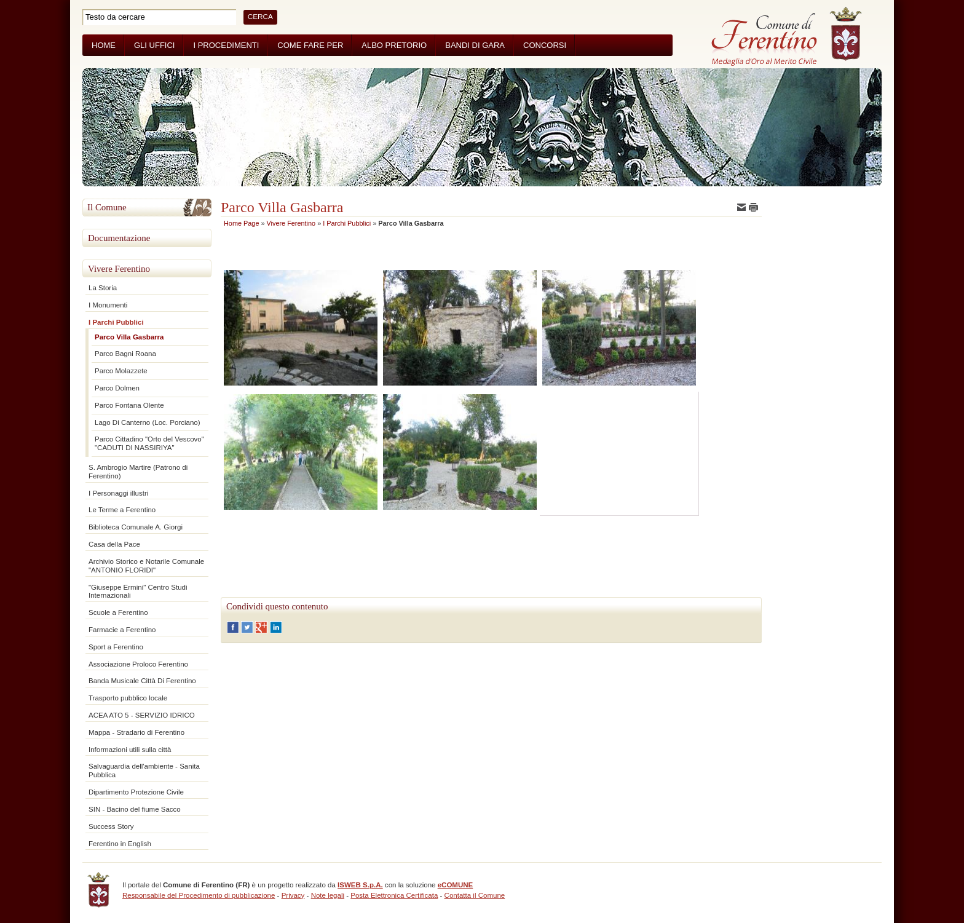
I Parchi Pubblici (116, 322)
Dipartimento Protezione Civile (136, 792)
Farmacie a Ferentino (122, 629)
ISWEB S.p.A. (360, 885)
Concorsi (544, 45)
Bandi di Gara (475, 45)
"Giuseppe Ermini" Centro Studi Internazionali (138, 592)
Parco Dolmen (117, 388)
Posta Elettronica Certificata (394, 895)
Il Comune (107, 207)
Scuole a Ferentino (118, 612)
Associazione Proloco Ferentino (138, 664)
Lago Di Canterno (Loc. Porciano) (147, 422)
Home (104, 45)
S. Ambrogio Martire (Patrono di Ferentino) (138, 472)
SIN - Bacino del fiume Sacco (135, 809)
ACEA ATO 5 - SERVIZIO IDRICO (142, 715)
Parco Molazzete (121, 370)
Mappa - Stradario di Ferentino (136, 732)
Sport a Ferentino (116, 647)
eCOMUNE (455, 885)
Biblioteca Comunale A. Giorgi (136, 527)
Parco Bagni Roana (125, 353)
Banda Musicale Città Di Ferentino (142, 680)
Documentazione (119, 238)
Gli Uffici (154, 45)
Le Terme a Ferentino (122, 509)
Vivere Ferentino (119, 269)
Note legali (327, 895)
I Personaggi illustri (118, 493)
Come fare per (310, 45)
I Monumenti (108, 305)
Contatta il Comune (474, 895)
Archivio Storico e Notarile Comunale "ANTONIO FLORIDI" (146, 566)
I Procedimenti (226, 45)
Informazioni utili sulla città (130, 749)
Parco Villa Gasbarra (129, 337)
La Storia (103, 287)
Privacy (293, 895)
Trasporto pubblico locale (128, 698)
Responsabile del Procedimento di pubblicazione (198, 895)
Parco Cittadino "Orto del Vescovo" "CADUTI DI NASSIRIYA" (149, 443)
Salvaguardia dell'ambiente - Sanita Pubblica (144, 770)
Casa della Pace (114, 544)
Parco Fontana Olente (129, 405)
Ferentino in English (120, 843)
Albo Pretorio (394, 45)
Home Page (241, 223)
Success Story (111, 826)
